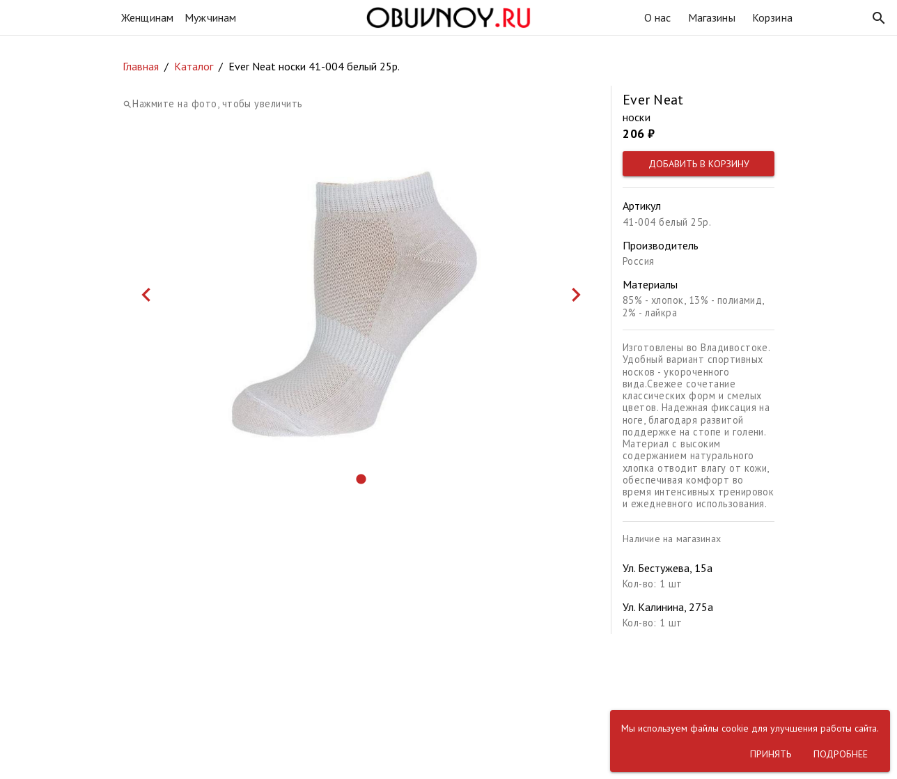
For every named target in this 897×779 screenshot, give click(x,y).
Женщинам (147, 17)
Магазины (711, 17)
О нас (657, 17)
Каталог (193, 66)
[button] (879, 18)
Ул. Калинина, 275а (668, 607)
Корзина (772, 17)
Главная (141, 66)
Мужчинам (210, 17)
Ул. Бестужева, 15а (667, 568)
